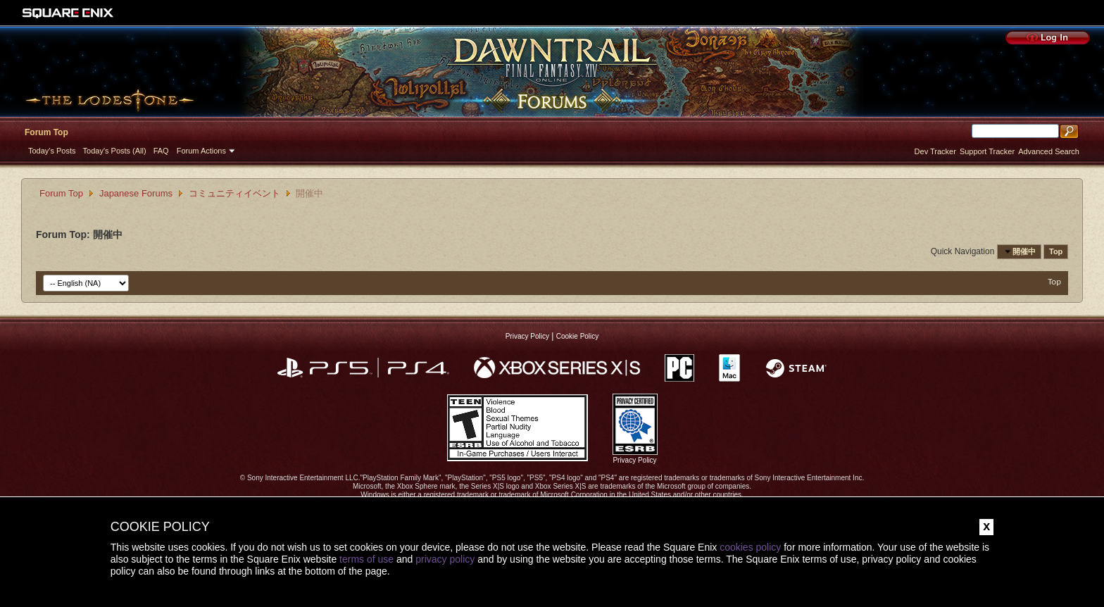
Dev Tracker (935, 151)
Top (1055, 251)
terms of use (366, 559)
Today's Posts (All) (114, 150)
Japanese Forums (135, 193)
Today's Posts (52, 150)
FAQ (161, 150)
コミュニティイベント (234, 193)
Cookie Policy (577, 336)
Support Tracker (987, 151)
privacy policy (445, 559)
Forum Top (46, 132)
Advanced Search (1048, 151)
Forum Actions (201, 150)
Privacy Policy (527, 336)
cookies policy (750, 547)
